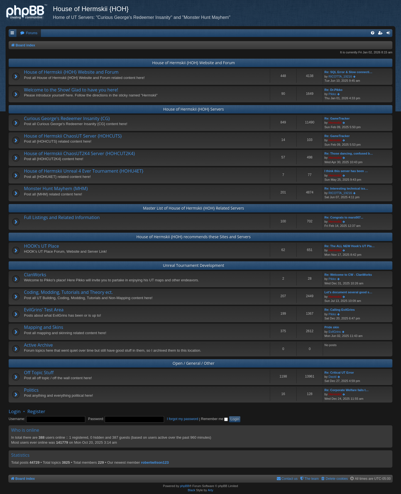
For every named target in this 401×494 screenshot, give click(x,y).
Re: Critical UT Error (339, 372)
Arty (210, 490)
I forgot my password (182, 419)
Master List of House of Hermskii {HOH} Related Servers (193, 208)
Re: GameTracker (337, 118)
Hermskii (335, 122)
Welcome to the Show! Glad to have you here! (71, 90)
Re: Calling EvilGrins (339, 309)
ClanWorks (35, 275)
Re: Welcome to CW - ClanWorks (348, 274)
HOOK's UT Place (41, 246)
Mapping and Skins (43, 327)
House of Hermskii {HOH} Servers (193, 109)
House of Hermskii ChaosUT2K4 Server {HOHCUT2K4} (79, 153)
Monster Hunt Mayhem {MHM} (56, 188)
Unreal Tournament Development (193, 265)
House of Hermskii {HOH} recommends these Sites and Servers (193, 236)
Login (15, 411)
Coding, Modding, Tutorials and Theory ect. (68, 292)
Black (191, 490)
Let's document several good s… (348, 292)
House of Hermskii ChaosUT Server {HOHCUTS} (73, 136)
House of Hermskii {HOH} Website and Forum (193, 62)
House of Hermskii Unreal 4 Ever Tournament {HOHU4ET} (83, 171)
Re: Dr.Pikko (333, 89)
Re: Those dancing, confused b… (348, 153)
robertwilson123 (155, 462)
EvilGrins (335, 331)
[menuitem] (29, 33)
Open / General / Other (193, 363)
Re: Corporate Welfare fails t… (346, 390)
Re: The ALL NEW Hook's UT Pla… (349, 246)
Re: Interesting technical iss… (346, 188)
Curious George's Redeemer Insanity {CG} (67, 118)
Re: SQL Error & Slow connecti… (348, 72)
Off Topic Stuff (39, 372)
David (332, 376)
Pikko (332, 94)
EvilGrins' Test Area (43, 310)
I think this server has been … (346, 171)
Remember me (214, 419)
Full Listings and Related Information (62, 217)
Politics (31, 390)
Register (36, 411)
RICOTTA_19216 (340, 76)
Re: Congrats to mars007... (343, 217)
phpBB (184, 486)
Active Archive (38, 345)
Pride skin (331, 327)
